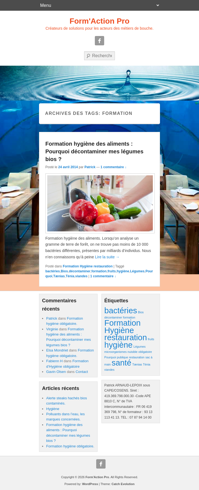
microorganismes (115, 351)
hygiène (123, 271)
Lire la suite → (107, 257)
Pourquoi (110, 357)
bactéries (52, 271)
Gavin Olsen (56, 372)
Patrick (89, 167)
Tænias (59, 276)
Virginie (52, 329)
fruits (111, 271)
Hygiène (52, 409)
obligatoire (145, 351)
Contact (82, 372)
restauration (136, 357)
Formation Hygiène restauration (87, 266)
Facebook (99, 40)
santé (121, 362)
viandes (81, 276)
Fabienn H (54, 361)
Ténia (70, 276)
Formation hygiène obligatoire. (70, 446)
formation (98, 271)
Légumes (137, 271)
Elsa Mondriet (57, 350)
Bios (64, 271)
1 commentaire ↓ (113, 167)
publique (122, 357)
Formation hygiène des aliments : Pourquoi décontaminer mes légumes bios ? (94, 151)
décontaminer (79, 271)
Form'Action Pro (99, 21)
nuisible (132, 351)
